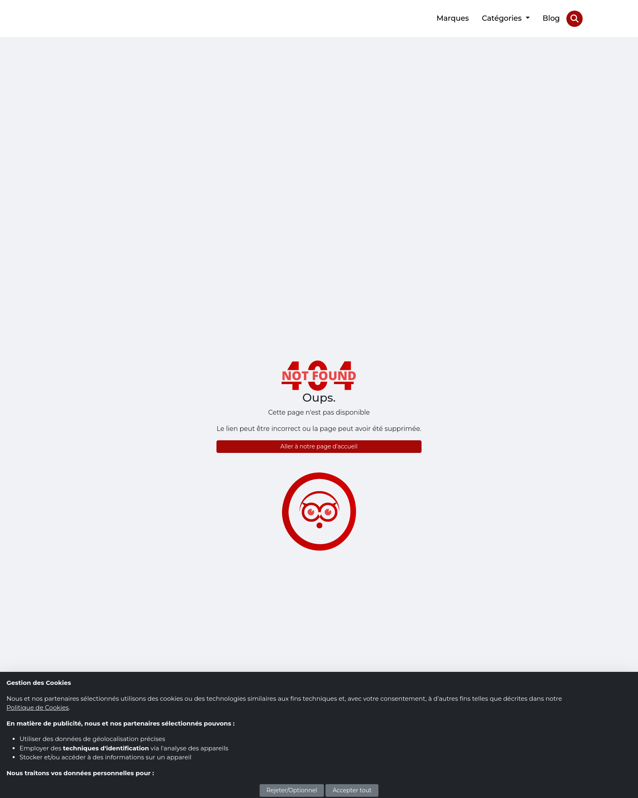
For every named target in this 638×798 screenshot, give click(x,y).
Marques (453, 18)
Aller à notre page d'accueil (319, 446)
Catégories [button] (503, 18)
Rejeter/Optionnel (292, 790)
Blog (551, 18)
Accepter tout (351, 790)
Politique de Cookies (38, 707)
